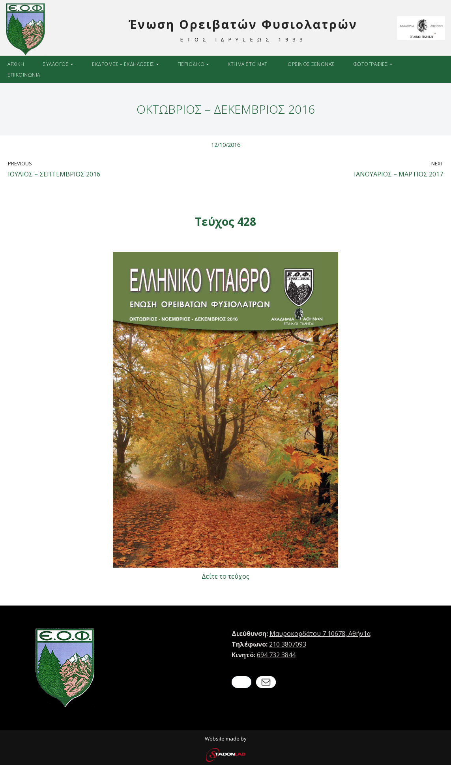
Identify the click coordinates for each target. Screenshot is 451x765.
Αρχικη (15, 64)
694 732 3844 (276, 655)
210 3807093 (287, 644)
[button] (72, 64)
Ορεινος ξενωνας (311, 64)
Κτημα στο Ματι (248, 64)
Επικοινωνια (23, 74)
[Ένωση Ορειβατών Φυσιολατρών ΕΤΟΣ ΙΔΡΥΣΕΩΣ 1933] (185, 29)
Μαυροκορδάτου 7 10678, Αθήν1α (320, 633)
